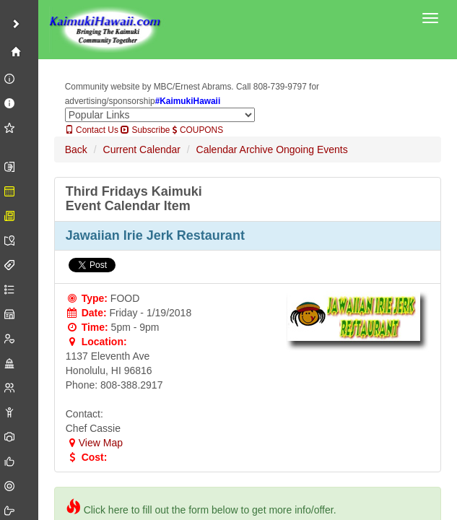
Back (76, 149)
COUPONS (198, 130)
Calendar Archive (235, 149)
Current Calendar (141, 149)
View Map (94, 442)
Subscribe (145, 130)
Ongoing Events (312, 149)
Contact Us (91, 130)
